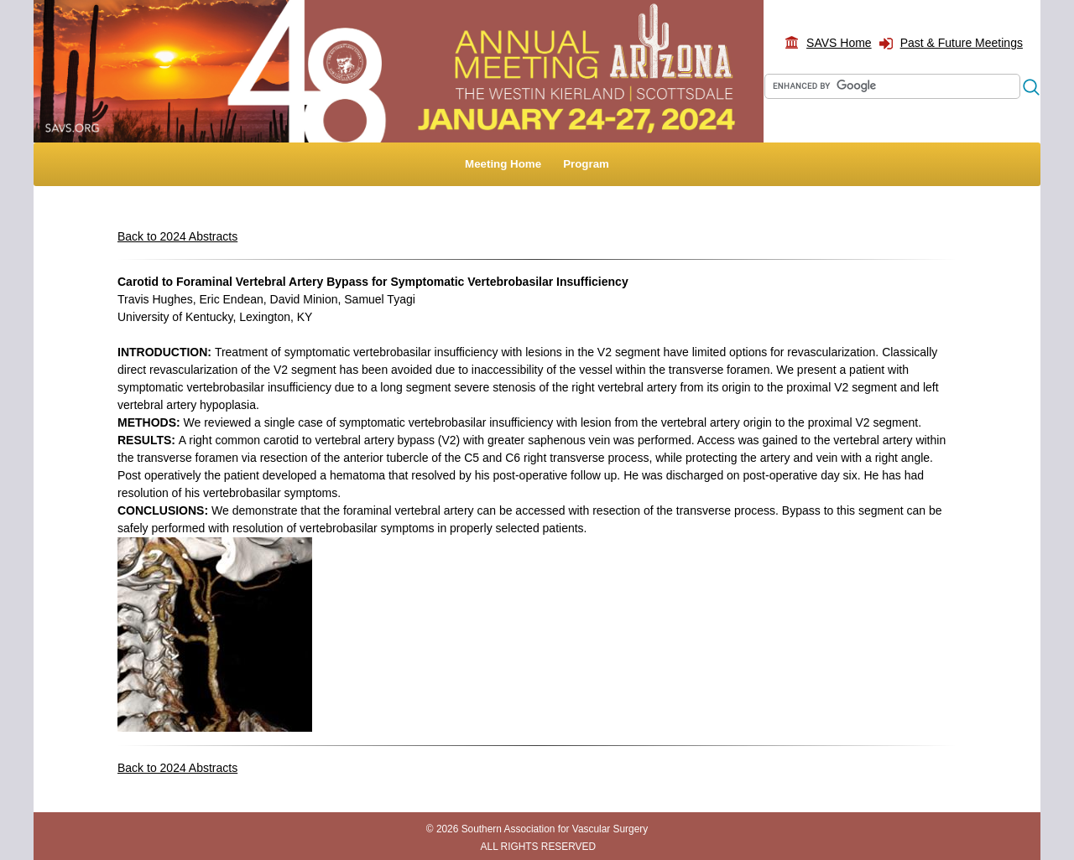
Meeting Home (503, 164)
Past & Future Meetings (961, 42)
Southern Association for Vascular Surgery (555, 829)
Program (586, 164)
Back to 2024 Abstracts (177, 236)
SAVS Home (839, 42)
